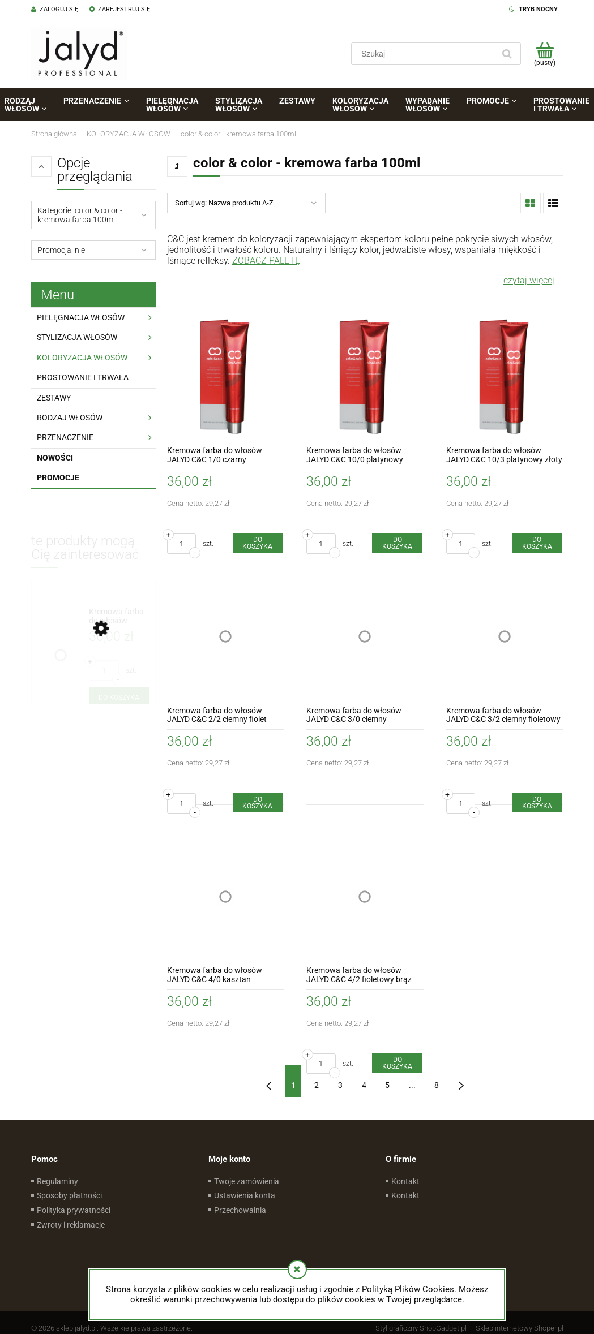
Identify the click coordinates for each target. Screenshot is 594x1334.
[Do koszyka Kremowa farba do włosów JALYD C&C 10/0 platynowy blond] (397, 543)
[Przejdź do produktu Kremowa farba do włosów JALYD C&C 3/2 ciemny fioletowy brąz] (504, 636)
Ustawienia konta (244, 1195)
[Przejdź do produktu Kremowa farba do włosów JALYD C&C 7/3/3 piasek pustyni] (119, 616)
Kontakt (405, 1181)
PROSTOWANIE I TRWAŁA (83, 377)
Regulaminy (57, 1181)
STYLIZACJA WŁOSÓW (77, 337)
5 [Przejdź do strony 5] (387, 1085)
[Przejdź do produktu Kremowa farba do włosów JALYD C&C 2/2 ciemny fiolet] (225, 636)
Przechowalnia (240, 1210)
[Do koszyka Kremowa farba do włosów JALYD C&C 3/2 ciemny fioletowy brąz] (537, 802)
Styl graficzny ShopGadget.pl (421, 1328)
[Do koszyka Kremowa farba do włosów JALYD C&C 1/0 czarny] (258, 543)
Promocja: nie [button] (61, 250)
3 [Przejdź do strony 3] (340, 1085)
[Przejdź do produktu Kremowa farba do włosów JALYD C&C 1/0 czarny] (225, 377)
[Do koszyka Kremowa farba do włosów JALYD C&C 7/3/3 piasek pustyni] (119, 697)
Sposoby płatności (69, 1195)
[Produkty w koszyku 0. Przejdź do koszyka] (545, 54)
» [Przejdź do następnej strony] (460, 1081)
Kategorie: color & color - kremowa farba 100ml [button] (79, 215)
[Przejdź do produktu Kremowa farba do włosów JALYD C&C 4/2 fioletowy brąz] (365, 896)
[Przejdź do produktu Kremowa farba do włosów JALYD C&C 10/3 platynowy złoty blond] (504, 377)
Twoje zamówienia (246, 1181)
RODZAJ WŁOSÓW (69, 417)
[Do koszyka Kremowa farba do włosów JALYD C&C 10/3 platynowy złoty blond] (537, 543)
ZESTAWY (54, 397)
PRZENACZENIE (65, 437)
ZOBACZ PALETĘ (266, 260)
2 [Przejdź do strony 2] (316, 1085)
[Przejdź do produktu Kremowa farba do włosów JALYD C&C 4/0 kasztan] (225, 896)
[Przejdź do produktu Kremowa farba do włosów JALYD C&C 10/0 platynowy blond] (365, 377)
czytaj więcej (528, 280)
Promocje (58, 477)
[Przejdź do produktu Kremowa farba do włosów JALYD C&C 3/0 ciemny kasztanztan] (365, 636)
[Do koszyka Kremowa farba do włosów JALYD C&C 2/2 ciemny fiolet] (258, 802)
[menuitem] (96, 100)
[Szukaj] (507, 53)
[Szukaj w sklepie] (425, 53)
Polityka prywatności (73, 1210)
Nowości (55, 457)
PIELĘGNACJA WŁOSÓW (81, 317)
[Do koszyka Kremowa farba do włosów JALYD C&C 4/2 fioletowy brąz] (397, 1063)
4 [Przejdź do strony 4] (364, 1085)
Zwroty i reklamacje (71, 1224)
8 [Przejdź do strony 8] (436, 1085)
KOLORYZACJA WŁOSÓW (82, 357)
